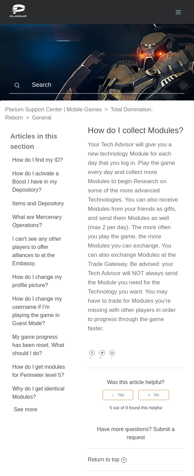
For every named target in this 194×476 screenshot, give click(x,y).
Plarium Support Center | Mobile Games (53, 109)
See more (25, 409)
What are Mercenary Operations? (37, 221)
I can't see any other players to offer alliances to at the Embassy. (36, 251)
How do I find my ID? (37, 160)
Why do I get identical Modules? (38, 393)
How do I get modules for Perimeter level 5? (38, 371)
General (41, 118)
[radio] (118, 395)
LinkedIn (112, 358)
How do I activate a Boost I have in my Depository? (35, 182)
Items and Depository (38, 203)
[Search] (97, 85)
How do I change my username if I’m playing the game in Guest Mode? (37, 311)
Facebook (92, 358)
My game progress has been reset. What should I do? (38, 345)
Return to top (107, 459)
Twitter (102, 358)
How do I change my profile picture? (37, 281)
